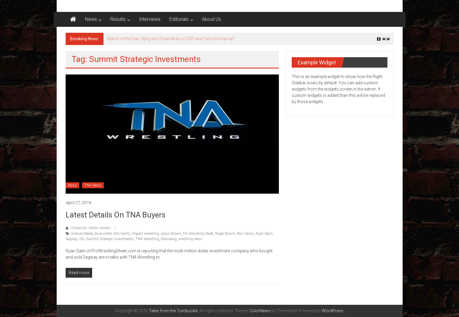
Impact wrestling (145, 233)
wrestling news (190, 239)
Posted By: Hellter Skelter (90, 228)
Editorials (178, 19)
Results (118, 19)
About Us (211, 19)
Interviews (149, 19)
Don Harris (121, 233)
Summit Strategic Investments (110, 239)
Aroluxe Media (82, 233)
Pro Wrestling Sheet (198, 233)
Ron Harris (245, 233)
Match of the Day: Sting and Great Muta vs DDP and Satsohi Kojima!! (170, 38)
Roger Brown (225, 233)
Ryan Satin (264, 233)
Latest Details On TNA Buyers (116, 214)
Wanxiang (169, 239)
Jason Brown (170, 233)
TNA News (92, 185)
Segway (71, 239)
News (91, 19)
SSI (81, 239)
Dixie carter (103, 233)
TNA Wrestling (147, 239)
